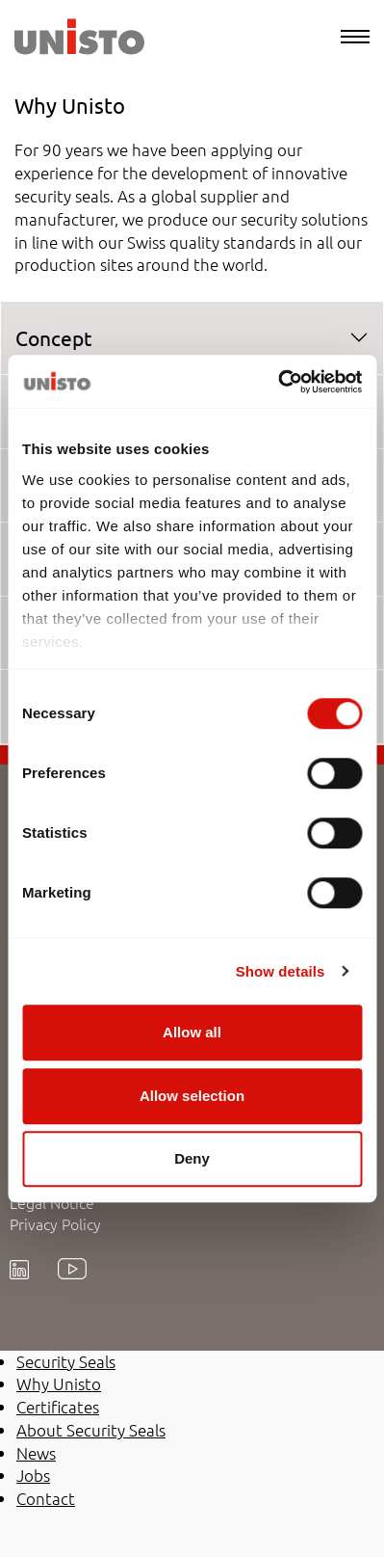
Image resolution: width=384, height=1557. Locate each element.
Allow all (192, 1032)
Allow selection (192, 1095)
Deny (192, 1158)
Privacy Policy (55, 1223)
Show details (280, 971)
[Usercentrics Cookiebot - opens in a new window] (277, 381)
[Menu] (355, 36)
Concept (53, 337)
